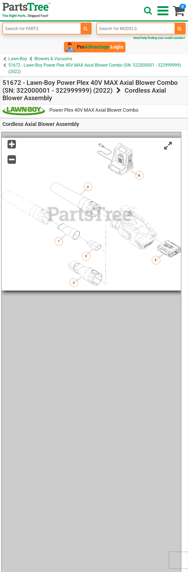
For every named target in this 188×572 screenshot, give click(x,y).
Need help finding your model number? (159, 38)
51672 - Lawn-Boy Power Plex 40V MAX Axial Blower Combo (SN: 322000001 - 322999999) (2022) (94, 68)
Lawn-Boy (17, 58)
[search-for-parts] (85, 28)
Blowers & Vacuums (53, 58)
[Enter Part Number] (42, 28)
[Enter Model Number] (136, 28)
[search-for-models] (179, 28)
